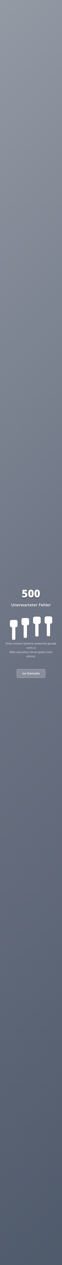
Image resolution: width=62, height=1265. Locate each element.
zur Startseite (31, 673)
